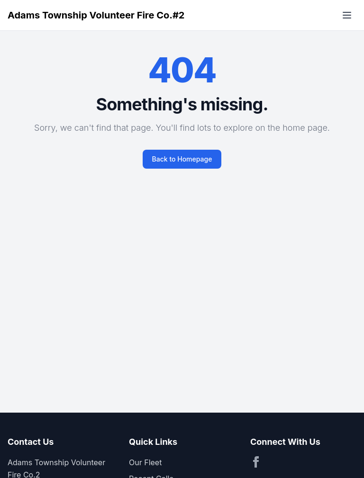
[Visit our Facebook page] (256, 462)
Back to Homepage (182, 159)
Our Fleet (145, 462)
